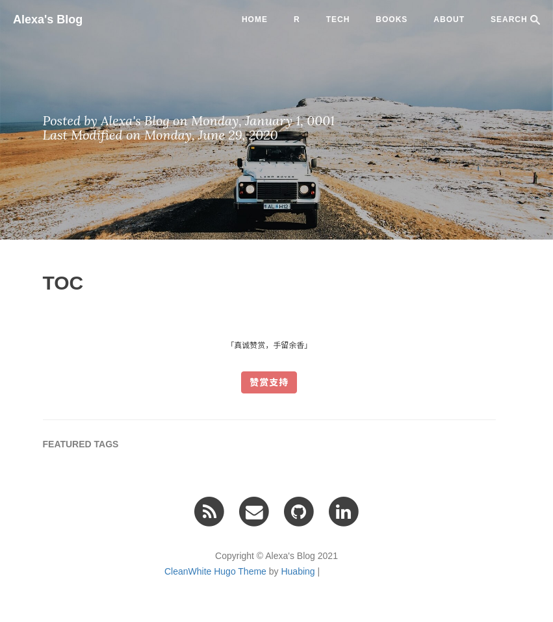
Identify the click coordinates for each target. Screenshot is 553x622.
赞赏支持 (269, 382)
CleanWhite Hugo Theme (215, 571)
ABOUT (449, 19)
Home (255, 19)
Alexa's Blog (48, 19)
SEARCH (515, 20)
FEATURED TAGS (81, 444)
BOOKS (391, 19)
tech (338, 19)
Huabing (298, 571)
